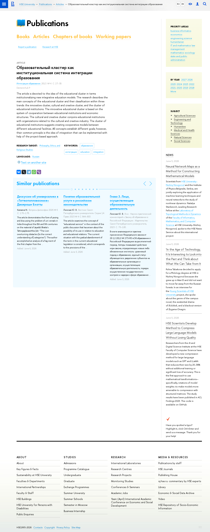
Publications (47, 23)
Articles (41, 36)
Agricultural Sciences (184, 115)
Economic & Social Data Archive (176, 493)
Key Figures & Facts (27, 469)
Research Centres (121, 469)
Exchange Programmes (76, 487)
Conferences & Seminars (125, 487)
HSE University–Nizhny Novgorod (181, 183)
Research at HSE (50, 47)
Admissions (70, 463)
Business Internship (74, 511)
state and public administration (179, 58)
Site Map (76, 527)
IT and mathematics (181, 45)
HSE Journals (165, 469)
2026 (190, 79)
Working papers (113, 36)
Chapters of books (72, 36)
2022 (191, 84)
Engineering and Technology (181, 121)
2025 (173, 84)
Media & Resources (173, 457)
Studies (70, 457)
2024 (179, 84)
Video (161, 499)
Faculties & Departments (30, 481)
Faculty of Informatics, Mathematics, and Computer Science (181, 221)
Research (118, 457)
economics (176, 34)
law (193, 45)
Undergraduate (72, 475)
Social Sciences (182, 140)
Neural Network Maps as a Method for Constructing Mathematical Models (183, 171)
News (169, 155)
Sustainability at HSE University (34, 475)
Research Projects (121, 475)
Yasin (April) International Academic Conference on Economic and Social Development (132, 502)
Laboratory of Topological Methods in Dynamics (183, 212)
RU (178, 4)
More (173, 91)
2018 (191, 87)
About (22, 457)
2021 (173, 87)
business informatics (181, 30)
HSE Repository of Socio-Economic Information (178, 506)
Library (162, 487)
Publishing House (168, 475)
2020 (179, 87)
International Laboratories (126, 463)
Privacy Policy (63, 527)
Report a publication (27, 47)
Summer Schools (73, 499)
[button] (71, 189)
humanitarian (177, 41)
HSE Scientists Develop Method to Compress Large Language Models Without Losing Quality (181, 330)
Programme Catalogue (76, 469)
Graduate (69, 481)
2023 (185, 84)
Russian (35, 156)
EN (183, 4)
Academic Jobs (119, 493)
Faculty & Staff (25, 493)
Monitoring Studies (122, 481)
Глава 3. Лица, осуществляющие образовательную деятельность (122, 202)
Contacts (38, 527)
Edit (200, 527)
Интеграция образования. (29, 83)
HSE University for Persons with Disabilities (34, 506)
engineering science (181, 38)
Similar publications (38, 183)
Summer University (74, 493)
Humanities (180, 126)
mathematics (177, 52)
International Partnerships (31, 487)
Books (23, 36)
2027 (184, 79)
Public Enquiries (25, 514)
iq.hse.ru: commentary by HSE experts (179, 481)
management (178, 49)
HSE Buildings (24, 499)
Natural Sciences (182, 137)
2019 (185, 87)
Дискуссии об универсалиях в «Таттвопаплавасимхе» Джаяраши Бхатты (37, 200)
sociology (190, 52)
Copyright (49, 527)
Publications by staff (170, 463)
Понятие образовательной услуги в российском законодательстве (81, 200)
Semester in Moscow (76, 505)
